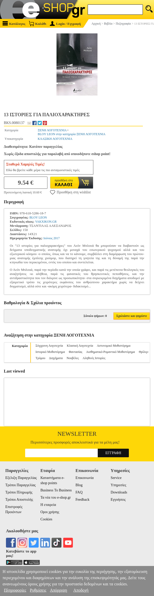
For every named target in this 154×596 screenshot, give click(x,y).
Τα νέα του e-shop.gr (55, 497)
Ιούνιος (47, 238)
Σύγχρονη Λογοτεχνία (49, 345)
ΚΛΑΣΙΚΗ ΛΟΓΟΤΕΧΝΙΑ (55, 139)
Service (116, 478)
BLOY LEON (38, 217)
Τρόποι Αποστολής (19, 499)
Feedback (82, 499)
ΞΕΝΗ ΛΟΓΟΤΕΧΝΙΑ (52, 130)
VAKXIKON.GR (46, 221)
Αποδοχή (81, 590)
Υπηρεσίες (118, 485)
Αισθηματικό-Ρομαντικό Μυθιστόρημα (110, 352)
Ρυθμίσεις (38, 590)
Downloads (119, 492)
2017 (56, 238)
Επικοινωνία (84, 478)
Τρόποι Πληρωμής (18, 492)
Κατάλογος (14, 23)
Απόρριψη (58, 590)
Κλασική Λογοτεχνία (80, 345)
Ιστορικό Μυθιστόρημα (50, 352)
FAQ (78, 492)
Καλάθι (37, 23)
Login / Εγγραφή (65, 24)
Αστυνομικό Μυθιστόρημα (113, 345)
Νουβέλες (73, 358)
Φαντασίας (75, 352)
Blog (78, 485)
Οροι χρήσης (49, 512)
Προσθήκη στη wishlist (70, 192)
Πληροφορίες (15, 590)
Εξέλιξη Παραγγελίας (21, 478)
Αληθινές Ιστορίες (93, 358)
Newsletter (77, 434)
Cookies (46, 519)
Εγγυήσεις (118, 499)
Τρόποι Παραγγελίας (20, 485)
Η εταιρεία (48, 505)
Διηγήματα (56, 358)
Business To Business (56, 490)
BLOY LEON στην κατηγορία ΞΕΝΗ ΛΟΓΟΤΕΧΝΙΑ (71, 134)
